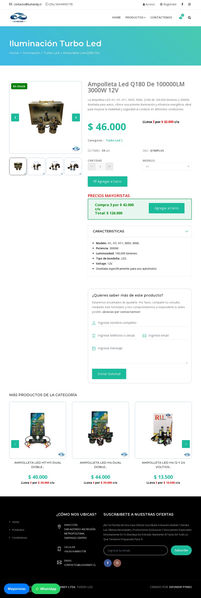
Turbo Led (51, 53)
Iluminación (31, 53)
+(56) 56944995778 (59, 4)
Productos (135, 17)
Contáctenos (161, 17)
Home (116, 17)
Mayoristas (17, 589)
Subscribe (181, 550)
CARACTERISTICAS (108, 231)
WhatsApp (45, 589)
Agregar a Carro (108, 181)
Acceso (149, 4)
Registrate (168, 4)
